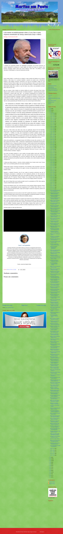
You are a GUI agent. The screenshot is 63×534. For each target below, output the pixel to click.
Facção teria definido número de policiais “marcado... (55, 408)
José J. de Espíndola (24, 245)
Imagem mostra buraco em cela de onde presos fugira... (55, 269)
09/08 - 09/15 (52, 139)
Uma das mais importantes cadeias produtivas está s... (54, 334)
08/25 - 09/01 (52, 142)
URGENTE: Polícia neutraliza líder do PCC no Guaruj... (54, 272)
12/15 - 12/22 (52, 116)
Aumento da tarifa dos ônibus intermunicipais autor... (54, 290)
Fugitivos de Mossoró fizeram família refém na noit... (54, 201)
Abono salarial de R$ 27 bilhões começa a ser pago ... (55, 373)
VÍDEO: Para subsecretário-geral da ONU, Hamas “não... (55, 380)
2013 (50, 473)
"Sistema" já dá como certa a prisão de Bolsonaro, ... (54, 321)
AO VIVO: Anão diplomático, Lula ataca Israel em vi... (54, 282)
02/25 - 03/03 (52, 185)
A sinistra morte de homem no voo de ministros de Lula (54, 285)
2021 (50, 460)
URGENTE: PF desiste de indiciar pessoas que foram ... (55, 324)
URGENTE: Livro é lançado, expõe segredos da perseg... (54, 229)
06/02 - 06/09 (52, 162)
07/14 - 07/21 (52, 152)
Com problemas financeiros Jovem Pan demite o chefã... (55, 277)
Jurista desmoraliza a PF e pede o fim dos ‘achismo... (55, 258)
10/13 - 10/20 (52, 131)
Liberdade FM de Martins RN (52, 90)
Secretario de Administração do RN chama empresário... (55, 198)
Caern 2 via (50, 95)
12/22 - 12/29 (52, 114)
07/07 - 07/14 (52, 154)
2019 (50, 463)
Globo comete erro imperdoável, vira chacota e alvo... (55, 308)
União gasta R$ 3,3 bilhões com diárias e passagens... (55, 216)
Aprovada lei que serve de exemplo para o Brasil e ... (54, 261)
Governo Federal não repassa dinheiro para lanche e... (54, 193)
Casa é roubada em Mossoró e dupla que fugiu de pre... (54, 385)
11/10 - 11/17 (52, 124)
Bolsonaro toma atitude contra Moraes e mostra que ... (54, 280)
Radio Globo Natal (51, 87)
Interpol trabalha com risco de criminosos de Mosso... (54, 355)
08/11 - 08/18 (52, 146)
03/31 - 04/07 (52, 177)
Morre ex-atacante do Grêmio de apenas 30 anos (55, 414)
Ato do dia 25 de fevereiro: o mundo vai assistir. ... (54, 329)
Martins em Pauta (52, 483)
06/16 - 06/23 (52, 159)
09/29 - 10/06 (52, 134)
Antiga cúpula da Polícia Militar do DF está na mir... (55, 253)
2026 (50, 108)
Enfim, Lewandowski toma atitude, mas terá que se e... (54, 360)
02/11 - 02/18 (52, 188)
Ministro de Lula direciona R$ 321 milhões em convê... (54, 441)
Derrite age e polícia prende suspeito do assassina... (54, 365)
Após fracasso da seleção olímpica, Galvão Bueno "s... (55, 403)
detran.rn (49, 103)
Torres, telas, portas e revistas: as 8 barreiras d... (55, 375)
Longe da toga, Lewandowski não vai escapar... (54, 339)
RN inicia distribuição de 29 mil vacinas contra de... (55, 378)
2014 (50, 472)
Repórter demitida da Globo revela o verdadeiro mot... (54, 367)
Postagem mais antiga (41, 305)
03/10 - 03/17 (52, 182)
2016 (50, 468)
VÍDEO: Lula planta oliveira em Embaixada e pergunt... (55, 211)
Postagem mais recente (7, 305)
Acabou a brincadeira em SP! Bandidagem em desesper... (54, 434)
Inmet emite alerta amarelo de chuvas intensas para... (54, 287)
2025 (50, 110)
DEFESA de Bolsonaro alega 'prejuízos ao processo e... (54, 424)
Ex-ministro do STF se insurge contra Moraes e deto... (55, 437)
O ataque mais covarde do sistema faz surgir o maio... (54, 232)
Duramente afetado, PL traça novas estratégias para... (54, 224)
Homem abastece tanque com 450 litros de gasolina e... (54, 421)
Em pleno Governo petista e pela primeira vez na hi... (55, 432)
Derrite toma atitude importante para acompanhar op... (55, 191)
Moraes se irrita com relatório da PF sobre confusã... (55, 267)
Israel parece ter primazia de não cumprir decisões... (55, 352)
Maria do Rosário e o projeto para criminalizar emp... (54, 332)
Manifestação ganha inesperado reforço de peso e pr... (55, 239)
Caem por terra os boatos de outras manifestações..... (54, 393)
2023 (50, 457)
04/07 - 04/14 (52, 175)
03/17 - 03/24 (52, 180)
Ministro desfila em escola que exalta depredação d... (55, 398)
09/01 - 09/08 (52, 141)
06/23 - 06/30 (52, 157)
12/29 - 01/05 (52, 113)
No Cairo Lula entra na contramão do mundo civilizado (53, 263)
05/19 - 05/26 (52, 165)
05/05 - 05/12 (52, 169)
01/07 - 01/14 (52, 455)
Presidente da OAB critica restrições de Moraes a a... (54, 303)
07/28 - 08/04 (52, 149)
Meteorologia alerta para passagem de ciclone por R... (55, 357)
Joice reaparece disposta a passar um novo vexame (55, 242)
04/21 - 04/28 (52, 172)
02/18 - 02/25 (52, 187)
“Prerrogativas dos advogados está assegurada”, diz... (54, 237)
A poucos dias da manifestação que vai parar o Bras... (55, 347)
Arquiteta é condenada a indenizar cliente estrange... (54, 388)
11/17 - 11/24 (52, 123)
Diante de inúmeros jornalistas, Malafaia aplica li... (55, 337)
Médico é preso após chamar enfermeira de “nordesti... (54, 401)
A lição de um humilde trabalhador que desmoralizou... (53, 247)
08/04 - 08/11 (52, 147)
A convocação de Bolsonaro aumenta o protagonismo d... (55, 411)
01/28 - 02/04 (52, 450)
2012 (50, 475)
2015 (50, 470)
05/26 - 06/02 (52, 164)
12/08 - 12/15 (52, 118)
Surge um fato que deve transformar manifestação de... (55, 256)
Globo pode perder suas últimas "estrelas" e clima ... (55, 297)
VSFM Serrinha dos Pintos (52, 85)
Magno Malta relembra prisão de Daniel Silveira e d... (55, 226)
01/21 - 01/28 (52, 451)
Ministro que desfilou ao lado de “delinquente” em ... (55, 344)
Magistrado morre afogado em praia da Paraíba (54, 313)
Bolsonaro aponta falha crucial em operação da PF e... (55, 429)
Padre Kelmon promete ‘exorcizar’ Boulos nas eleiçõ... (54, 316)
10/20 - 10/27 (52, 129)
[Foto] (24, 51)
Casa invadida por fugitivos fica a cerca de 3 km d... (55, 203)
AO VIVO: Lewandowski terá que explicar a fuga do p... (54, 426)
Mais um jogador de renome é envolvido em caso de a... (54, 319)
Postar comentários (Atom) (9, 307)
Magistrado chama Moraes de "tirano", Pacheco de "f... (54, 350)
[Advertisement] (55, 519)
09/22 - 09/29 (52, 136)
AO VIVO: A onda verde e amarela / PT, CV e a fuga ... (55, 244)
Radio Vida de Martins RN (52, 88)
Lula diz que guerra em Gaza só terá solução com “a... (55, 219)
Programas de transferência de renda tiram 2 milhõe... (54, 196)
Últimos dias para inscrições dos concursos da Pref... (55, 300)
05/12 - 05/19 (52, 167)
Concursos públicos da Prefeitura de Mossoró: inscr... (55, 214)
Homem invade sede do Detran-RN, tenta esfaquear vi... (55, 209)
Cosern (49, 96)
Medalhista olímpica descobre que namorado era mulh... (54, 391)
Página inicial (24, 305)
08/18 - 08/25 (52, 144)
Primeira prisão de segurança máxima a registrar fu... (54, 206)
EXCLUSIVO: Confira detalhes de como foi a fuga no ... (55, 383)
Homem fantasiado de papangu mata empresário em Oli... (55, 416)
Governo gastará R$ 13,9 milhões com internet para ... (55, 446)
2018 (50, 465)
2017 (50, 467)
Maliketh (38, 531)
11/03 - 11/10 (52, 126)
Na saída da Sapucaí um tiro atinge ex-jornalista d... (54, 362)
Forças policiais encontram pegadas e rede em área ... (54, 305)
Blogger (45, 531)
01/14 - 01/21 (52, 453)
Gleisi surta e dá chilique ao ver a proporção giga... (55, 274)
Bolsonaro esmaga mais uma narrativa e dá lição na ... (54, 295)
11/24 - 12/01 (52, 121)
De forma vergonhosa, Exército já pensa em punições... (55, 396)
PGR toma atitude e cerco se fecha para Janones (54, 342)
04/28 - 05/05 (52, 170)
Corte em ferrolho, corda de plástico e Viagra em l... (54, 221)
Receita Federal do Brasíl (52, 100)
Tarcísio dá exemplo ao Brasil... (55, 438)
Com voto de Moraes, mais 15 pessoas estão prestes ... (54, 419)
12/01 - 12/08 (52, 119)
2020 (50, 462)
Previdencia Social (51, 102)
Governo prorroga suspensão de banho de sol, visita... (55, 292)
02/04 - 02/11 (52, 448)
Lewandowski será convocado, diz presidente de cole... (55, 443)
